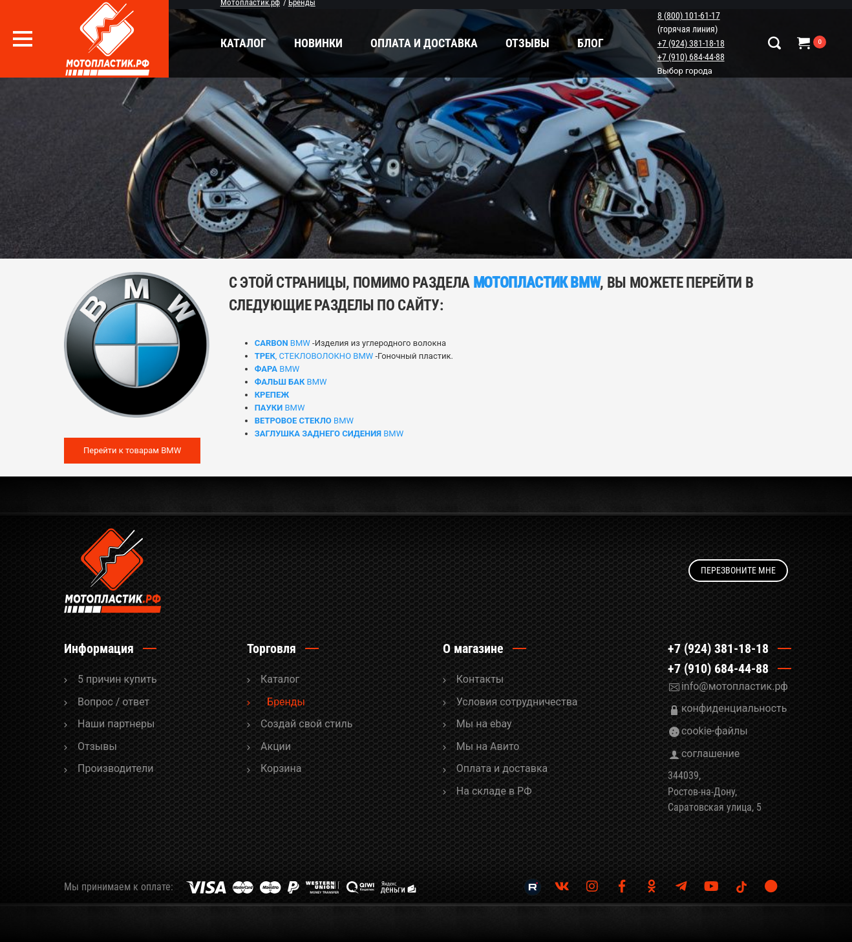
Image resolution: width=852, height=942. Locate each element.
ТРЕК (265, 356)
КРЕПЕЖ (272, 395)
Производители (116, 768)
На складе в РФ (494, 791)
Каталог (246, 43)
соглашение (710, 753)
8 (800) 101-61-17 (690, 15)
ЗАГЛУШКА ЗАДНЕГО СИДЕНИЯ (318, 433)
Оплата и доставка (426, 43)
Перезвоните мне (738, 570)
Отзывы (530, 43)
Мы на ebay (484, 724)
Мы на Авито (488, 746)
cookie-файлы (714, 731)
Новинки (321, 43)
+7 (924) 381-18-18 (692, 43)
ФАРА (266, 369)
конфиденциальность (734, 708)
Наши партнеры (116, 724)
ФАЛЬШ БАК (280, 382)
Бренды (286, 702)
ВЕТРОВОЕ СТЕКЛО (293, 420)
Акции (276, 746)
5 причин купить (117, 679)
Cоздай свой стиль (306, 724)
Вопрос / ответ (113, 702)
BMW (299, 343)
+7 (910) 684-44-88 (692, 57)
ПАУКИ (269, 407)
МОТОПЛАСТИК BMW (537, 283)
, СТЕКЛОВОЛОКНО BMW (324, 356)
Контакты (480, 679)
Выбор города (686, 71)
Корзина (281, 768)
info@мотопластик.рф (734, 686)
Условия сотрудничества (517, 702)
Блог (593, 43)
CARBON (271, 343)
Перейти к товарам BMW (132, 450)
